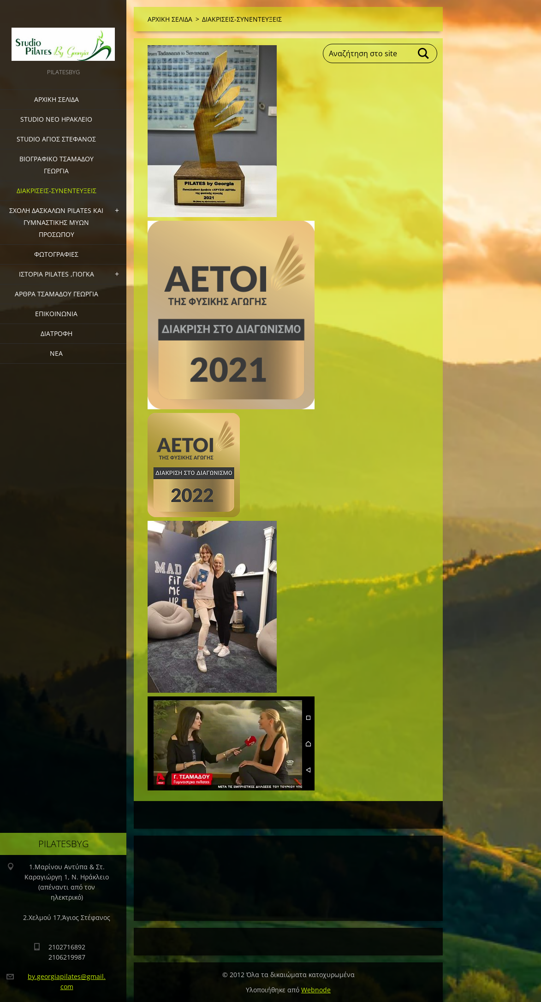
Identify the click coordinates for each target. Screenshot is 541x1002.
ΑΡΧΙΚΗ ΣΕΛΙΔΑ (56, 99)
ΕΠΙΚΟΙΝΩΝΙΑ (56, 313)
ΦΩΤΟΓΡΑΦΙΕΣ (56, 254)
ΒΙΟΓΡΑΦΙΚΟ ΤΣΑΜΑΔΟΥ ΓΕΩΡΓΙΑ (56, 164)
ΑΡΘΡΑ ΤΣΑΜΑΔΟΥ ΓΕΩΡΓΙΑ (56, 293)
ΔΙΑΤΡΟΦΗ (56, 333)
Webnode (316, 989)
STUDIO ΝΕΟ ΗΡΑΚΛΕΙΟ (56, 119)
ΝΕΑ (56, 353)
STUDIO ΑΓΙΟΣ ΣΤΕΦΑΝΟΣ (56, 139)
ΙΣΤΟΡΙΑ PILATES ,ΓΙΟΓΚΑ (56, 274)
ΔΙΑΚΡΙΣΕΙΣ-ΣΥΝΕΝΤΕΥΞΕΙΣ (56, 190)
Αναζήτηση (424, 53)
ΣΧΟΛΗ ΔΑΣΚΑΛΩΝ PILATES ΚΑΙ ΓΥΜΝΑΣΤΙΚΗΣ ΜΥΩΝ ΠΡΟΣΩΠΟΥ (56, 222)
